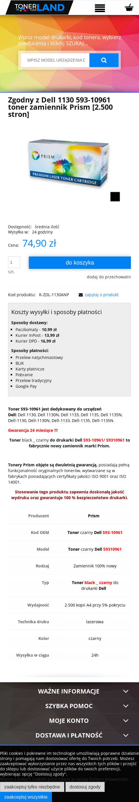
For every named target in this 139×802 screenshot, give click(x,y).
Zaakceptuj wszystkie (26, 796)
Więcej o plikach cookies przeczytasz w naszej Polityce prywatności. (64, 779)
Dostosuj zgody (85, 786)
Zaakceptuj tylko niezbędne (32, 786)
